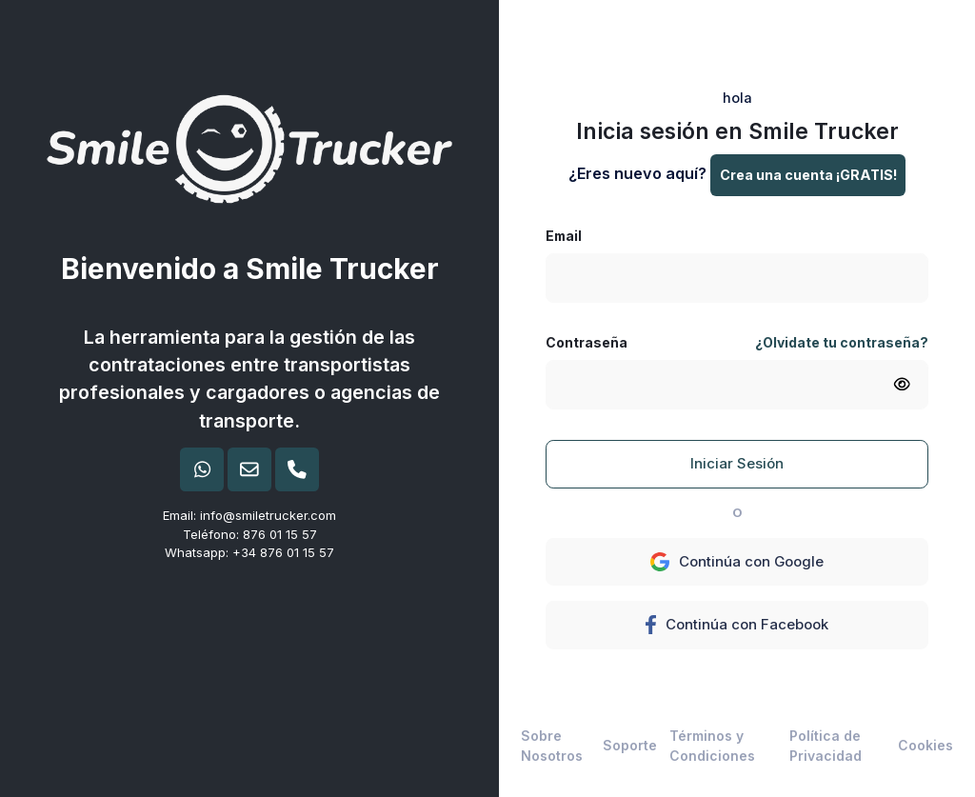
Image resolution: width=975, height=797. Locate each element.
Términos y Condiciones (712, 745)
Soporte (630, 745)
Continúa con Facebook (736, 624)
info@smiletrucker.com (268, 515)
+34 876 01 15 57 (283, 552)
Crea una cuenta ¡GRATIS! (808, 175)
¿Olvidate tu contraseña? (841, 342)
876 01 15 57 (280, 534)
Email (564, 236)
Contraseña (586, 342)
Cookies (925, 745)
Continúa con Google (737, 561)
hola (737, 98)
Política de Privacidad (825, 745)
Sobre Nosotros (552, 745)
